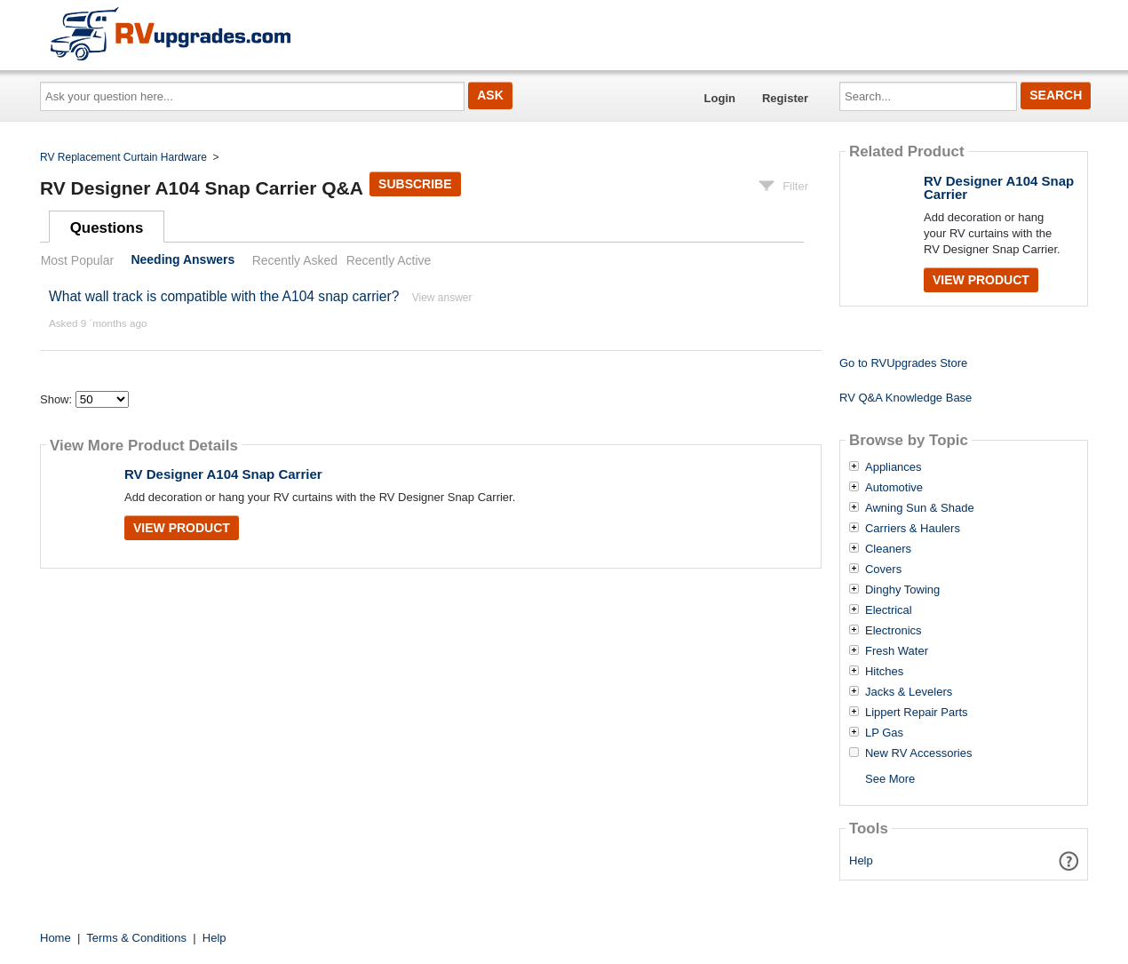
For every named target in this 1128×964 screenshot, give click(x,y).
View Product (181, 528)
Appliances (893, 467)
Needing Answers (182, 260)
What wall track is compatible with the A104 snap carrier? (224, 296)
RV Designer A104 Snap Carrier (223, 474)
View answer (442, 297)
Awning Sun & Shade (919, 508)
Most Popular (77, 260)
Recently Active (389, 260)
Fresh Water (896, 651)
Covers (883, 569)
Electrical (888, 610)
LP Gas (884, 733)
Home (55, 937)
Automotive (894, 488)
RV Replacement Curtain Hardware (123, 157)
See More (890, 778)
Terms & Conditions (136, 937)
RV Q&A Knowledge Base (905, 397)
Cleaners (888, 549)
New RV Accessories (918, 753)
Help (861, 860)
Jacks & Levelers (908, 692)
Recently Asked (295, 260)
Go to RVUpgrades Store (903, 363)
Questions (107, 227)
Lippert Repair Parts (916, 712)
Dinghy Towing (902, 590)
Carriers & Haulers (912, 528)
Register (785, 98)
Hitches (884, 671)
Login (719, 98)
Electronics (893, 631)
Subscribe (414, 184)
